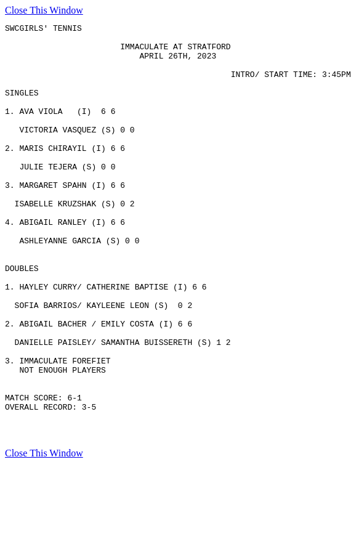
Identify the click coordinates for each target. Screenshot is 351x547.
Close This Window (44, 10)
